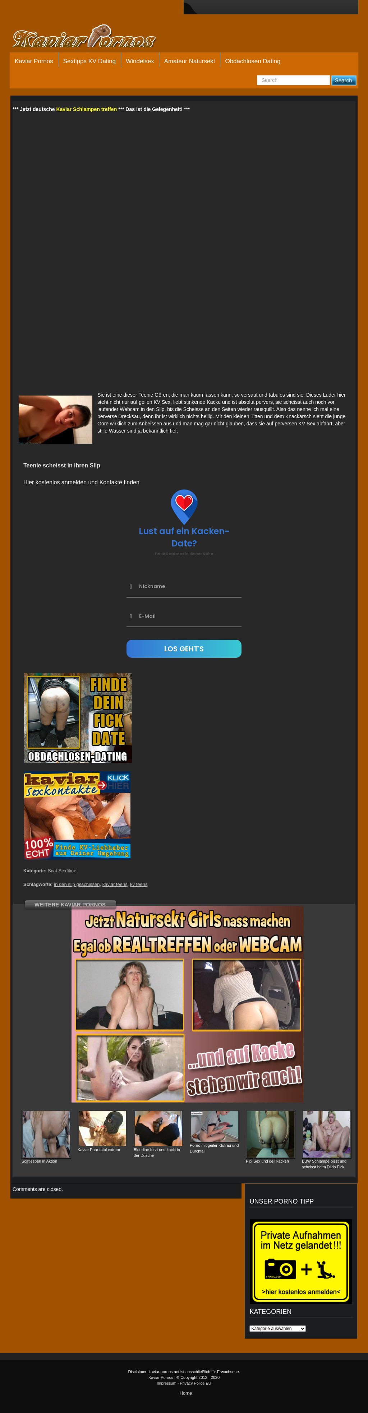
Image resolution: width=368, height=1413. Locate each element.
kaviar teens (115, 884)
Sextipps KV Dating (89, 61)
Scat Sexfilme (62, 870)
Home (186, 1393)
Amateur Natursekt (189, 61)
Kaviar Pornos (34, 61)
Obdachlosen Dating (252, 61)
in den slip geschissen (77, 884)
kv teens (138, 884)
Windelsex (140, 61)
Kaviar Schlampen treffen (86, 109)
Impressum (166, 1383)
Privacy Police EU (195, 1383)
